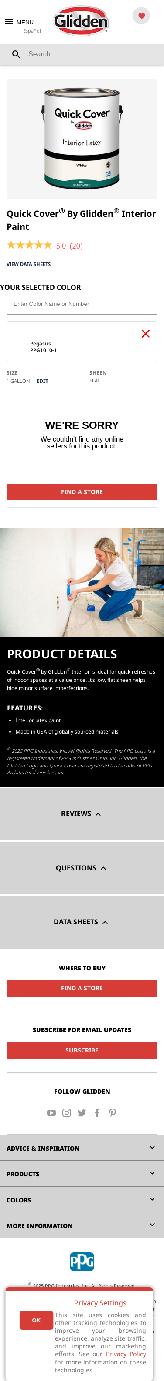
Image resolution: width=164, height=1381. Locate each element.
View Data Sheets (29, 264)
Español (32, 30)
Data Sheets (82, 922)
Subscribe (82, 1050)
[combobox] (82, 54)
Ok (36, 1320)
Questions (82, 868)
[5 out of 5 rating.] (61, 246)
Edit (42, 381)
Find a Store (82, 492)
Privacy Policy (126, 1354)
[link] (29, 246)
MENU (18, 22)
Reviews (82, 814)
